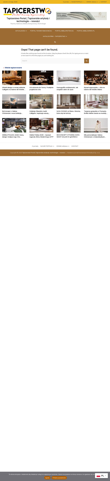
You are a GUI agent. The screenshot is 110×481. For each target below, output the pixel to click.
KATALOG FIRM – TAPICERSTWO (54, 36)
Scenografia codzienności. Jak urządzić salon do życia (67, 88)
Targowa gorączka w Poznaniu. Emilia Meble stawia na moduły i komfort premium (95, 113)
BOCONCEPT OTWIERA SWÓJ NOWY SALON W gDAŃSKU (68, 136)
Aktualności (20, 31)
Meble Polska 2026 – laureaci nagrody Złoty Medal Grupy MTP (41, 136)
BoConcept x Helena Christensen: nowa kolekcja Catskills (11, 113)
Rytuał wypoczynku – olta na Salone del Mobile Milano (94, 88)
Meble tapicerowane (13, 68)
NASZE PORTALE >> (77, 2)
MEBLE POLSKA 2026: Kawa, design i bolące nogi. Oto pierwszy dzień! (13, 137)
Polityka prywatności (59, 478)
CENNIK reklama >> (92, 2)
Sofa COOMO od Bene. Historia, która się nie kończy (68, 112)
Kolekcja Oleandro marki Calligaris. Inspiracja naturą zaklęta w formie (38, 113)
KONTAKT (104, 2)
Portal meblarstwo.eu (64, 31)
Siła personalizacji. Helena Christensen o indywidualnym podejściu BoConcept (94, 137)
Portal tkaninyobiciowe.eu (41, 31)
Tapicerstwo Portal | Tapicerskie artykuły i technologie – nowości (28, 20)
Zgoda (47, 478)
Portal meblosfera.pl (86, 31)
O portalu (66, 2)
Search (86, 61)
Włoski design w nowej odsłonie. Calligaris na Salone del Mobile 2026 (13, 89)
